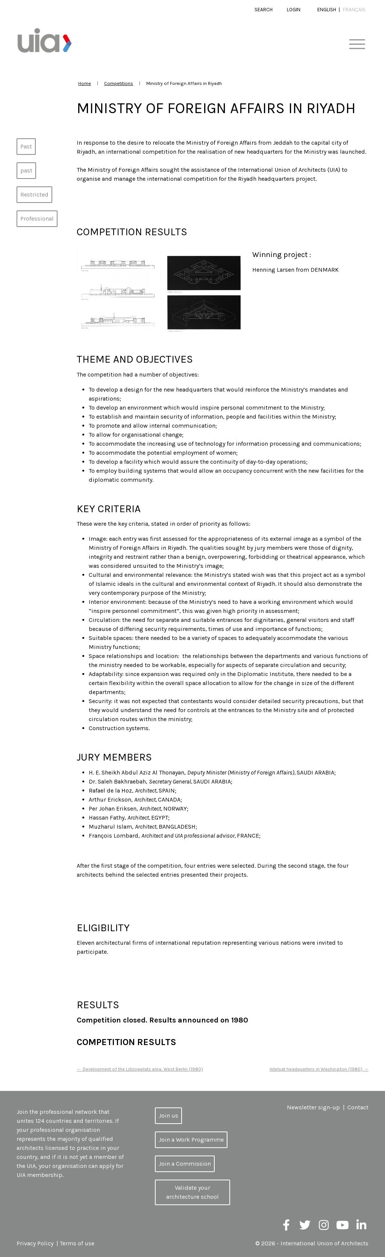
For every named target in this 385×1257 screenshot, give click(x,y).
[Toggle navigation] (357, 44)
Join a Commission (185, 1163)
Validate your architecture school (192, 1192)
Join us (168, 1115)
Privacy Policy (35, 1243)
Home (84, 83)
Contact (357, 1107)
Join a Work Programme (191, 1139)
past (26, 170)
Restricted (34, 194)
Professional (37, 218)
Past (26, 146)
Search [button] (264, 9)
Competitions (118, 83)
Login (293, 9)
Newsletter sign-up (313, 1107)
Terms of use (77, 1243)
